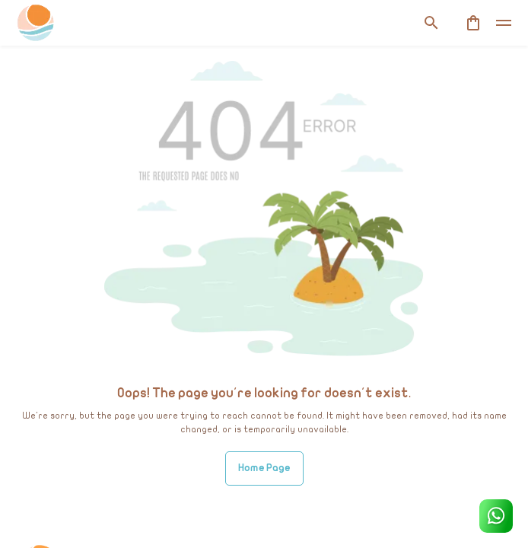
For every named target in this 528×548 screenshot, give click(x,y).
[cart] (473, 23)
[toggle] (504, 23)
